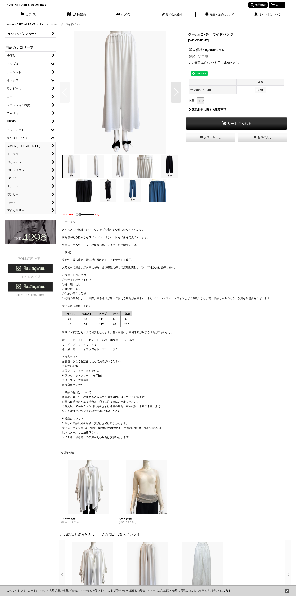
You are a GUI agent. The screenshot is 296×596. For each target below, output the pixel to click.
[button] (258, 5)
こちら (227, 590)
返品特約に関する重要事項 (207, 109)
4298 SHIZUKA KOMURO (26, 5)
